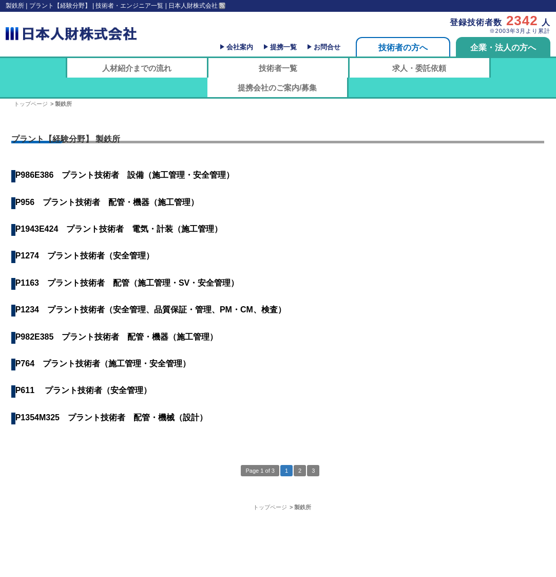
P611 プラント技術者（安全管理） (83, 390)
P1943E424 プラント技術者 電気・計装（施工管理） (119, 229)
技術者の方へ (403, 47)
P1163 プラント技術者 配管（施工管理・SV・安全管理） (127, 282)
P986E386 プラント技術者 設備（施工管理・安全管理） (125, 175)
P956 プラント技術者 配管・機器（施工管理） (107, 202)
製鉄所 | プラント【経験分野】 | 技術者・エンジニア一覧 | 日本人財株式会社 (112, 5)
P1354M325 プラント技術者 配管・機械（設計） (111, 417)
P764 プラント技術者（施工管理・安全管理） (102, 363)
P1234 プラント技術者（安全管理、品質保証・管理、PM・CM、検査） (150, 309)
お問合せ (327, 47)
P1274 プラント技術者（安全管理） (84, 255)
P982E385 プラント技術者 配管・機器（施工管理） (116, 336)
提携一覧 (283, 47)
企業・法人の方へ (503, 47)
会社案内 (239, 47)
